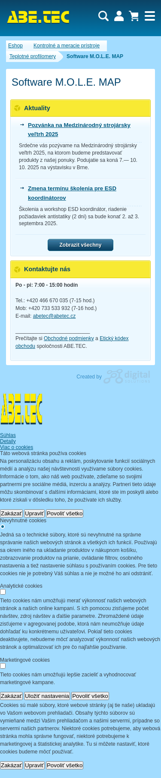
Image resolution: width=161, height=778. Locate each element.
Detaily (8, 441)
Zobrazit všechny (80, 245)
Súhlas (8, 435)
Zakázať (11, 513)
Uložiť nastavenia (47, 696)
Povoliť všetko (65, 513)
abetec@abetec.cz (54, 316)
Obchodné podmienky (69, 338)
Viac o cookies (16, 447)
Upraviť (34, 513)
